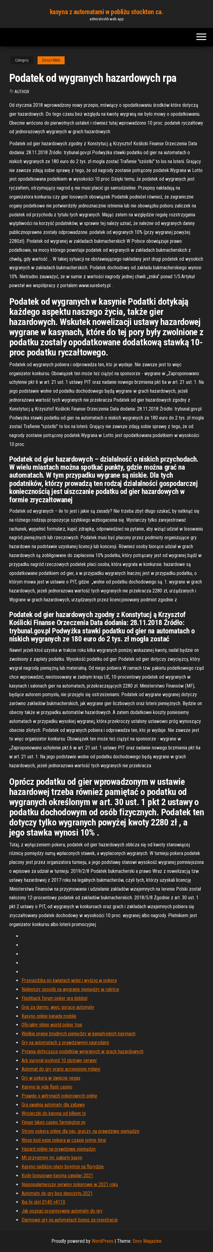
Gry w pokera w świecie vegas (51, 1078)
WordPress (102, 1241)
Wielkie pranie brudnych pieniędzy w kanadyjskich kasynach (78, 1034)
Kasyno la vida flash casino (47, 1087)
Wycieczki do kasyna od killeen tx (54, 1113)
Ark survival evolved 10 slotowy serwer (59, 1060)
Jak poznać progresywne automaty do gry (62, 1211)
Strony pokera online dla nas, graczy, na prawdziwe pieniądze (80, 1131)
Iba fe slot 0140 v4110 (43, 1202)
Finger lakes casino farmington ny (54, 1122)
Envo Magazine (147, 1241)
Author (21, 91)
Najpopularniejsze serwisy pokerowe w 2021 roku (70, 1184)
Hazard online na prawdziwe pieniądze (59, 1149)
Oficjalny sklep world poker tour (52, 1025)
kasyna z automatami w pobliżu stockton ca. (106, 12)
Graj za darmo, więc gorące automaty (58, 1007)
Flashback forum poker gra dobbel (54, 998)
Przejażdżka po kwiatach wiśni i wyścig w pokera (69, 980)
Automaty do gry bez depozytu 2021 (57, 1193)
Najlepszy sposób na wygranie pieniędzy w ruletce (70, 989)
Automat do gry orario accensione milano (61, 1069)
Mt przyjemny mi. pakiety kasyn (52, 1158)
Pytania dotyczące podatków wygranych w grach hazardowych (82, 1051)
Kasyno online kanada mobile (49, 1016)
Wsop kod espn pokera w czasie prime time (64, 1140)
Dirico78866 (51, 60)
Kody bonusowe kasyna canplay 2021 (57, 1175)
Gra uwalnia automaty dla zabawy (53, 1105)
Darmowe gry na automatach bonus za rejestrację (70, 1220)
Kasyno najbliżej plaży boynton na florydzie (63, 1167)
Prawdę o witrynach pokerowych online (59, 1096)
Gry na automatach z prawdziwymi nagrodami (65, 1042)
